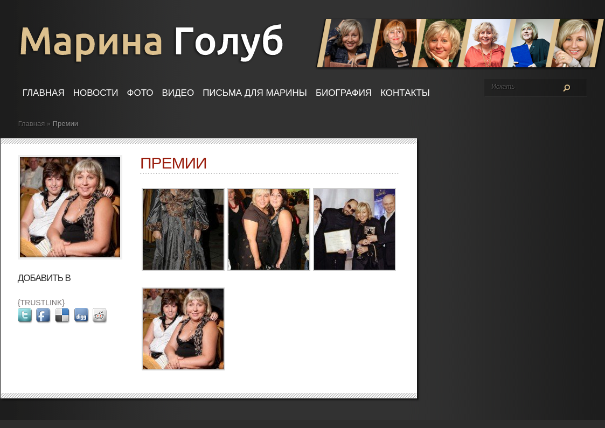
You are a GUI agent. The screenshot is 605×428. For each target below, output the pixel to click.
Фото (140, 93)
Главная (44, 93)
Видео (178, 93)
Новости (96, 93)
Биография (344, 93)
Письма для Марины (255, 93)
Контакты (405, 93)
